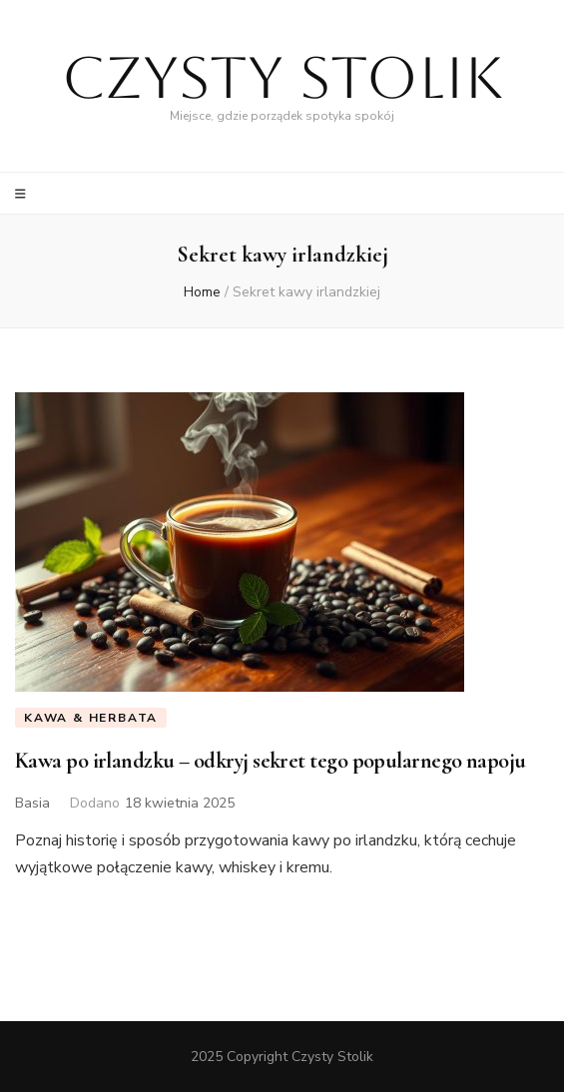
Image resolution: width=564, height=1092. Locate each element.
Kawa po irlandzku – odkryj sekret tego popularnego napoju (270, 761)
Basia (32, 803)
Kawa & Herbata (91, 718)
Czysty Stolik (282, 77)
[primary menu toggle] (23, 194)
